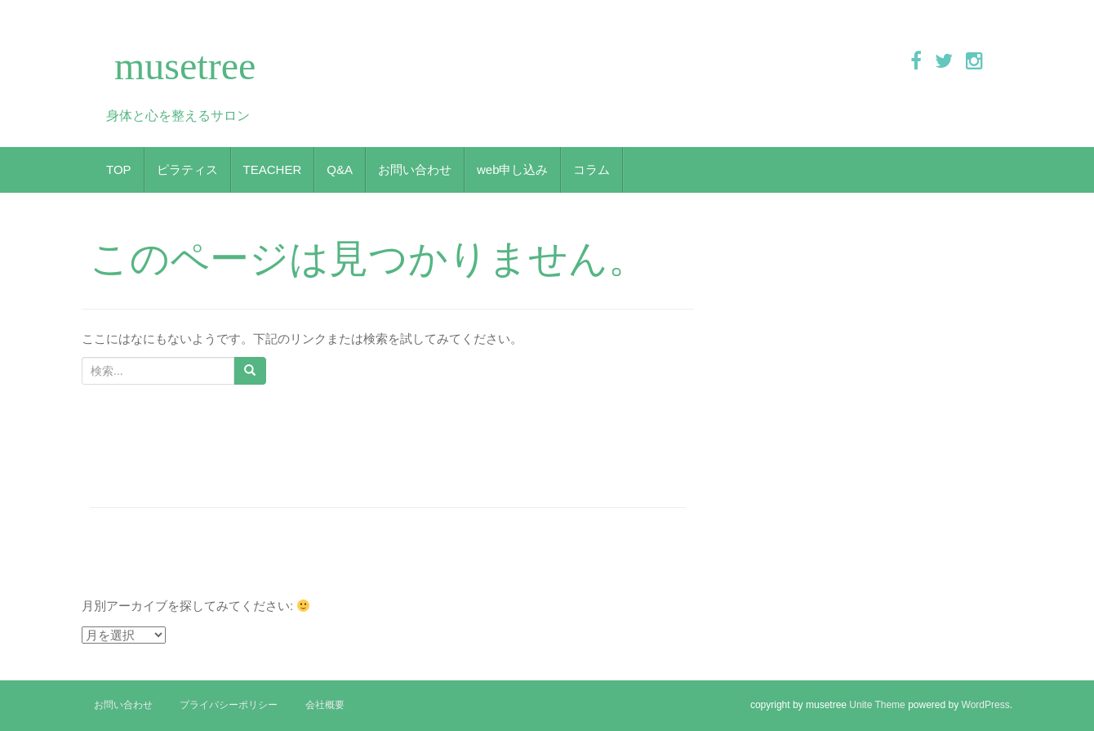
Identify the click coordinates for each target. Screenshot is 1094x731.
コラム (591, 169)
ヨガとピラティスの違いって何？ (194, 489)
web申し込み (513, 169)
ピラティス (187, 169)
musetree (185, 65)
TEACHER (272, 169)
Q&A (340, 169)
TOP (118, 169)
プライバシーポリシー (229, 705)
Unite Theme (877, 705)
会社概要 (325, 705)
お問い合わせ (414, 169)
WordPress (986, 705)
